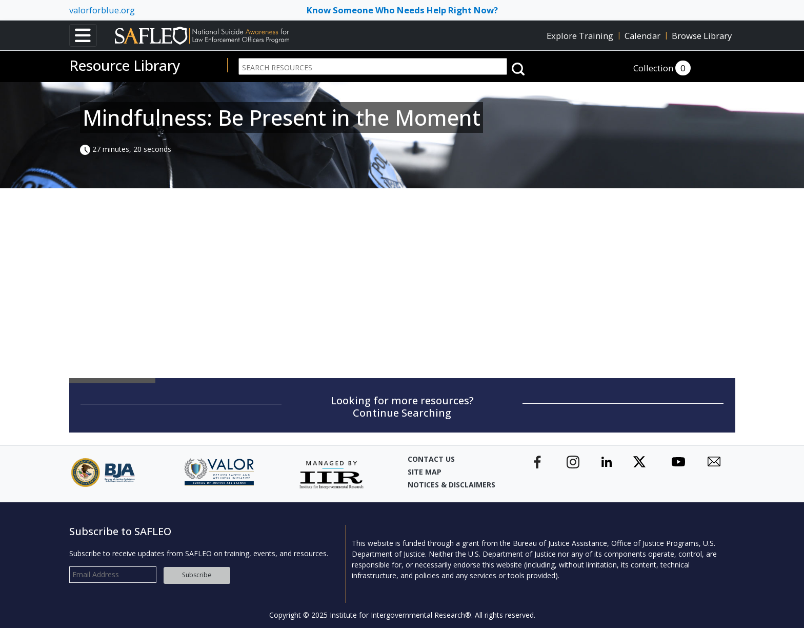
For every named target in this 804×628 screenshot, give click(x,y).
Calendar (642, 36)
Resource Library (124, 65)
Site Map (424, 472)
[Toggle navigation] (83, 35)
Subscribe (197, 575)
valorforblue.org (102, 10)
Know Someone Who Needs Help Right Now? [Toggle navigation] (402, 10)
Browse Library (702, 36)
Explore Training (580, 36)
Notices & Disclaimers (451, 484)
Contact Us (431, 459)
